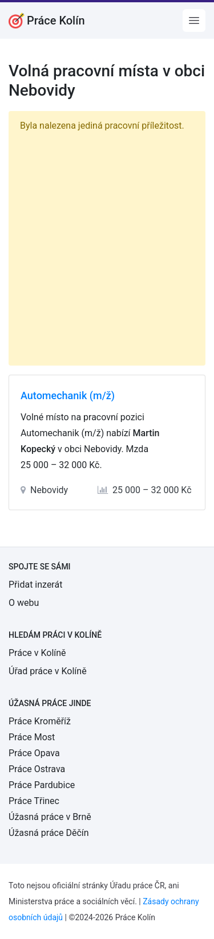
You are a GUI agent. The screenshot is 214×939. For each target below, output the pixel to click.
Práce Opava (34, 753)
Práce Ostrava (37, 769)
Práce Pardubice (42, 785)
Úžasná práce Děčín (49, 832)
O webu (24, 602)
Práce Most (32, 737)
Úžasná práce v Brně (50, 816)
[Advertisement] (107, 246)
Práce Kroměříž (40, 721)
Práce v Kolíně (37, 652)
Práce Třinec (34, 801)
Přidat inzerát (35, 584)
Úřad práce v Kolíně (48, 671)
